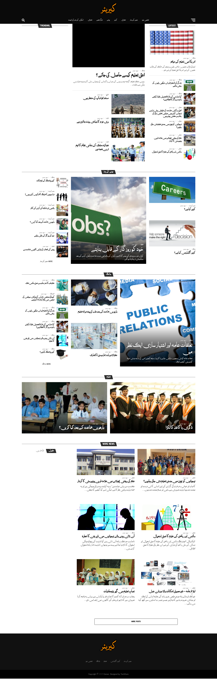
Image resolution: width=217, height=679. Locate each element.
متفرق (123, 20)
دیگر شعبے (99, 20)
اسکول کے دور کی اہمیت (76, 20)
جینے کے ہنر (134, 20)
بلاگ (98, 662)
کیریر (115, 20)
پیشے (108, 20)
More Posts (136, 622)
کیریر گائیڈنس (115, 662)
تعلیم (105, 662)
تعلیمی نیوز (145, 20)
